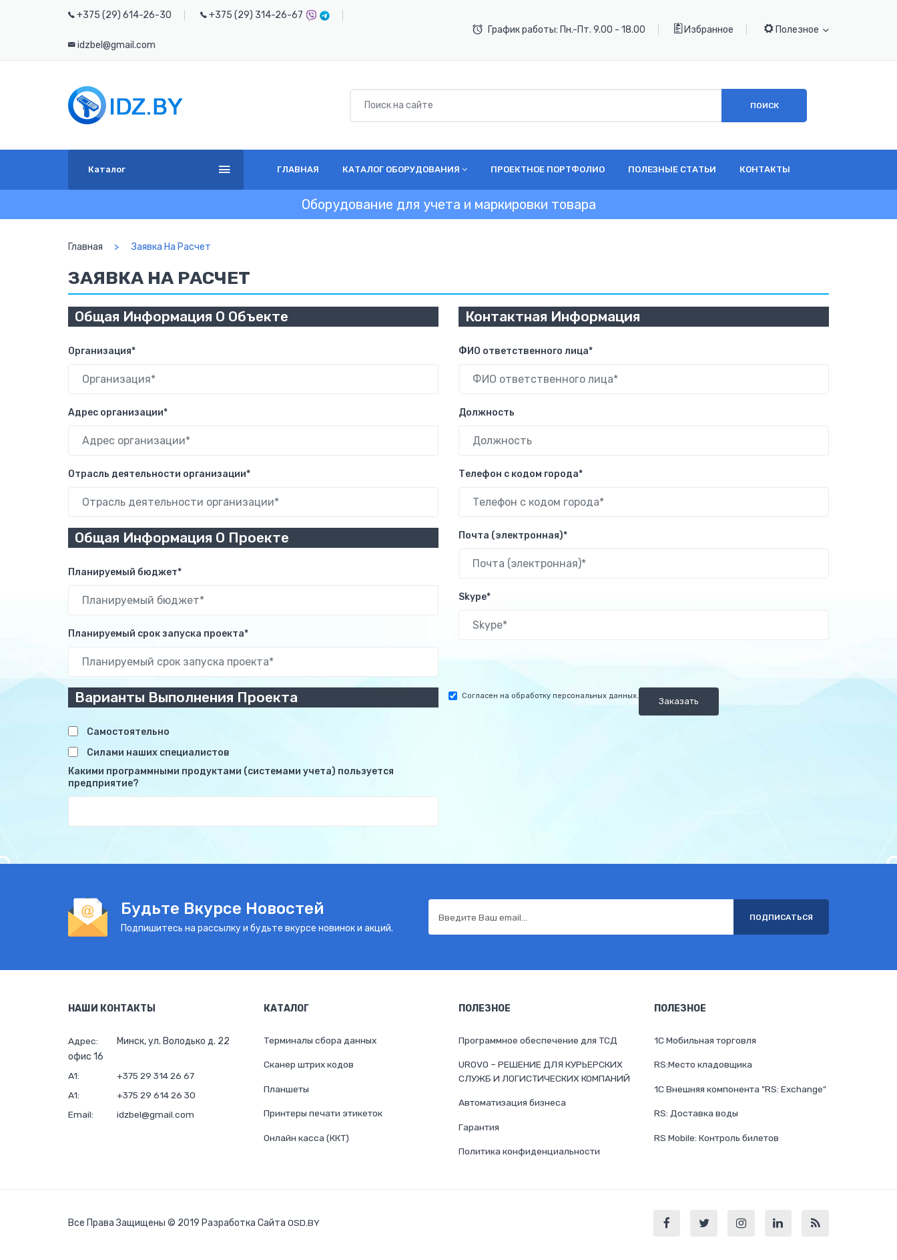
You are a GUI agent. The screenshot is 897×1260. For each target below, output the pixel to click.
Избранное (703, 28)
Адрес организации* (118, 412)
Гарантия (480, 1128)
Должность (487, 412)
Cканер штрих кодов (310, 1065)
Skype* (475, 597)
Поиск (764, 105)
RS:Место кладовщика (704, 1065)
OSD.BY (304, 1226)
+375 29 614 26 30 (158, 1095)
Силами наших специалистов (158, 752)
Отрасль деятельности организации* (159, 474)
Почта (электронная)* (513, 535)
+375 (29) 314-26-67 (256, 15)
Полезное (796, 28)
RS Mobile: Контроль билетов (718, 1139)
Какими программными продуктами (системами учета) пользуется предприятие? (231, 777)
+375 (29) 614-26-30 (124, 15)
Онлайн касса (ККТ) (307, 1139)
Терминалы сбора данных (321, 1040)
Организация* (101, 351)
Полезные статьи (672, 169)
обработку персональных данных (574, 695)
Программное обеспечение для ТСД (538, 1040)
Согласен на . (550, 695)
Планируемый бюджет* (125, 572)
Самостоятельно (128, 732)
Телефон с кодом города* (521, 474)
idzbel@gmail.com (116, 45)
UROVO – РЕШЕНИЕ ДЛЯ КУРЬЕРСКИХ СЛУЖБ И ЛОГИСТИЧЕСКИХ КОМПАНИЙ (545, 1072)
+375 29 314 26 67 (158, 1076)
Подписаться (778, 917)
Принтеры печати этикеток (326, 1114)
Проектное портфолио (548, 169)
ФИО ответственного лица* (526, 351)
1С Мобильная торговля (706, 1040)
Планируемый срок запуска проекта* (158, 633)
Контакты (764, 169)
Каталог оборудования (404, 169)
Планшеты (287, 1090)
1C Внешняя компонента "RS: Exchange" (741, 1090)
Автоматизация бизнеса (514, 1104)
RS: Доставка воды (697, 1114)
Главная (298, 169)
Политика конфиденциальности (531, 1153)
